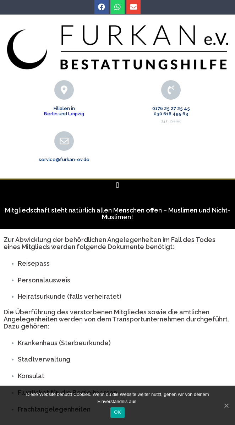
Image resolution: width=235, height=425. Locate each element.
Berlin (51, 113)
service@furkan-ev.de (64, 159)
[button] (117, 185)
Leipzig (76, 113)
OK (117, 412)
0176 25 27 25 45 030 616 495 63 (171, 111)
